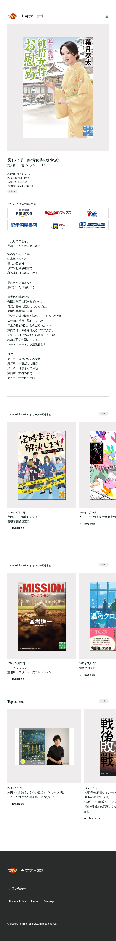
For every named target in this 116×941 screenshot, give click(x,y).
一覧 (103, 413)
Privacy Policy (17, 901)
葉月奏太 (12, 165)
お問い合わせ (17, 888)
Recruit (35, 901)
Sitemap (49, 901)
